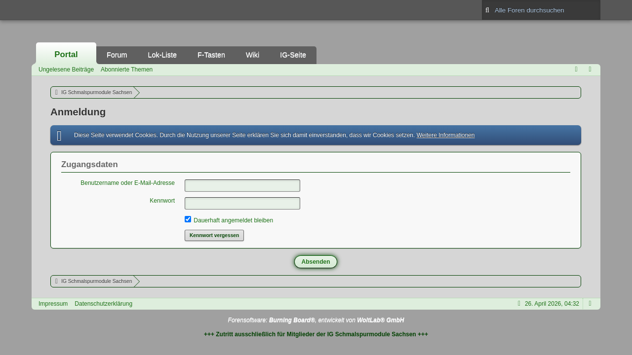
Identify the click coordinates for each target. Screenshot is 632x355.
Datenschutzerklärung (103, 303)
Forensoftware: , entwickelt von (316, 320)
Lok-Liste (162, 55)
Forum (117, 55)
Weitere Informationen (446, 135)
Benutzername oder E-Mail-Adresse (127, 182)
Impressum (53, 303)
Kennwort (162, 200)
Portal (66, 54)
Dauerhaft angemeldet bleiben (229, 220)
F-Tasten (211, 55)
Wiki (252, 55)
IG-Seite (293, 55)
